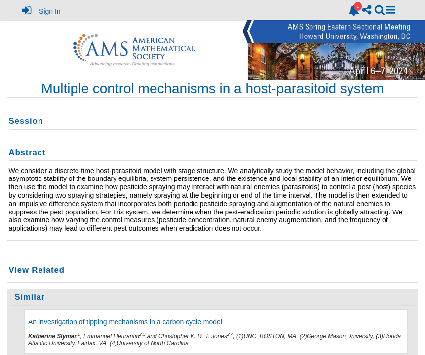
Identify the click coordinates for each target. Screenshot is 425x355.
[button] (390, 9)
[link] (353, 10)
